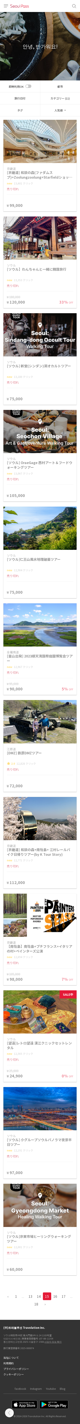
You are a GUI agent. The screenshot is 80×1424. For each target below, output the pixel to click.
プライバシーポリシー (16, 1369)
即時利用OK (16, 87)
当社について (11, 1357)
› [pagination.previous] (45, 1304)
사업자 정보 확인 (53, 1341)
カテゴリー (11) (60, 98)
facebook (20, 1388)
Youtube (51, 1388)
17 (63, 1296)
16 (55, 1296)
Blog (62, 1388)
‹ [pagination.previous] (8, 1296)
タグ (20, 110)
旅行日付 (20, 98)
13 (30, 1296)
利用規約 (8, 1363)
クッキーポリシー (13, 1374)
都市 (60, 87)
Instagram (36, 1388)
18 (36, 1304)
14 (39, 1296)
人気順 (58, 110)
